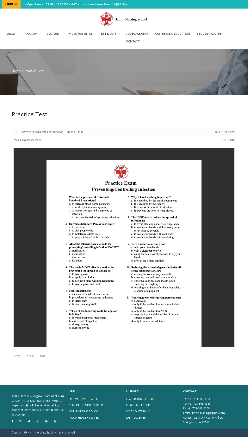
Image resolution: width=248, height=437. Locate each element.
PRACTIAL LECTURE (138, 405)
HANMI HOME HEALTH (83, 399)
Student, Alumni (209, 33)
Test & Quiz (107, 33)
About (12, 33)
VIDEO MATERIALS (138, 411)
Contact (133, 41)
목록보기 (18, 355)
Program (30, 33)
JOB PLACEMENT (137, 417)
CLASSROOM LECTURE (140, 399)
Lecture (53, 33)
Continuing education (172, 33)
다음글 (42, 355)
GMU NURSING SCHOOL (84, 411)
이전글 (30, 355)
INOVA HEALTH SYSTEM (84, 417)
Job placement (137, 33)
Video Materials (81, 33)
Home (16, 71)
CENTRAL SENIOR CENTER (86, 405)
